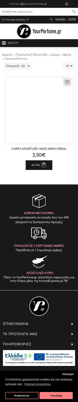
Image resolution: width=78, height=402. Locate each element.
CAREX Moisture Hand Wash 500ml (39, 148)
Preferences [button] (21, 395)
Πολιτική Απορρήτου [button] (37, 384)
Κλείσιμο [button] (67, 374)
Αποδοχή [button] (56, 395)
